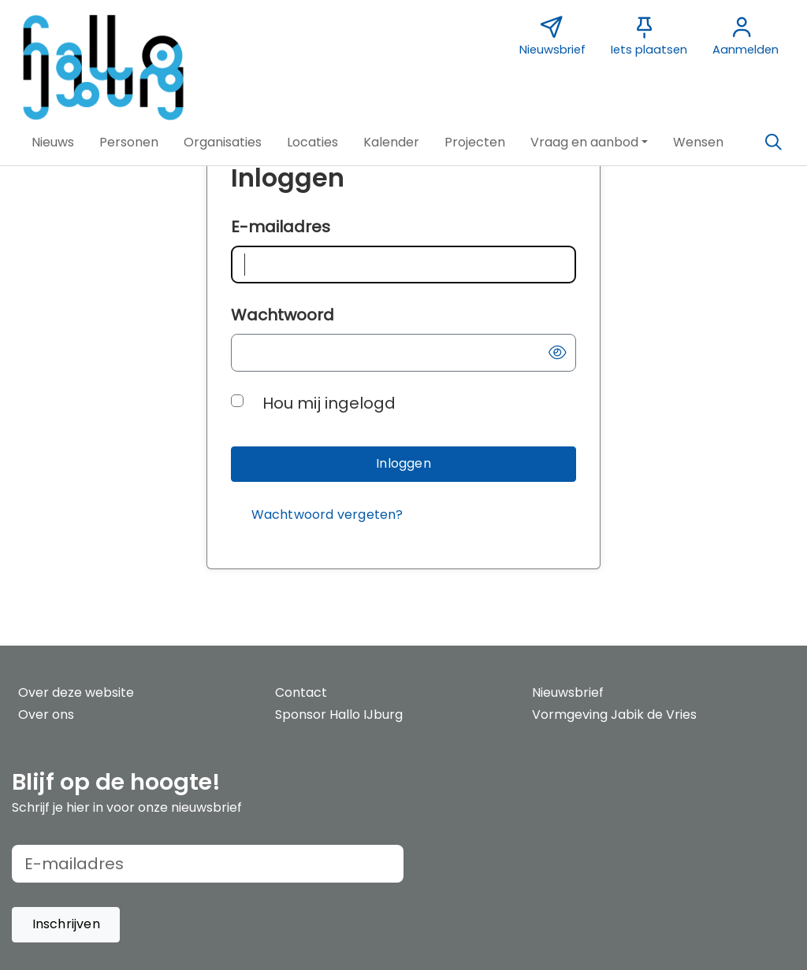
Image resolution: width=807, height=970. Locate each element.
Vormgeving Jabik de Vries (614, 714)
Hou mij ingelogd (329, 403)
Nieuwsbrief (568, 692)
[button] (53, 142)
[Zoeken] (773, 142)
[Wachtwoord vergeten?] (327, 515)
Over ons (46, 714)
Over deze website (76, 692)
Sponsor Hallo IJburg (339, 714)
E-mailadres (280, 227)
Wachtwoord (282, 315)
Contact (301, 692)
